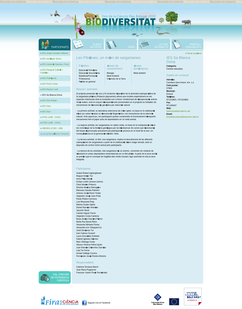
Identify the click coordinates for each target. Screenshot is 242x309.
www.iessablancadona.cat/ (178, 111)
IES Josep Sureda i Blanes (55, 53)
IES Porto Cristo (50, 84)
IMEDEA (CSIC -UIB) (52, 128)
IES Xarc (46, 106)
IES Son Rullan (49, 100)
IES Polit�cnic (49, 78)
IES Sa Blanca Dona (52, 95)
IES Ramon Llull (50, 89)
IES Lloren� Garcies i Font (55, 64)
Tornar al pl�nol (194, 53)
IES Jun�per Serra (51, 58)
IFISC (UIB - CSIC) (51, 117)
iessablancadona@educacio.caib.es (182, 117)
